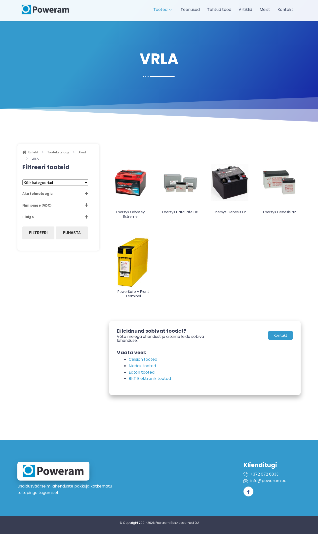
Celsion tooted (143, 359)
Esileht (33, 152)
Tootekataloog (58, 152)
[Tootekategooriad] (55, 182)
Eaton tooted (142, 372)
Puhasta (72, 232)
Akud (82, 152)
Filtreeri (38, 232)
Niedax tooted (142, 366)
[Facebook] (248, 491)
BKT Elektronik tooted (150, 378)
